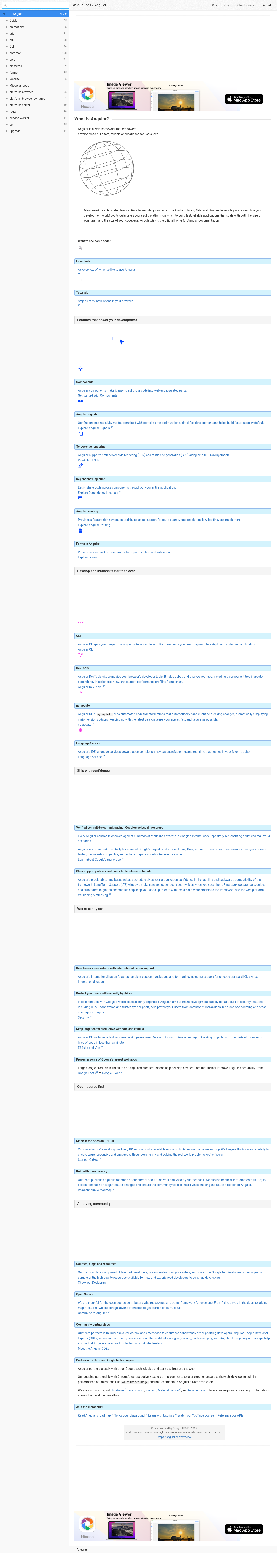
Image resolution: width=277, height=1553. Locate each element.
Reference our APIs (230, 1415)
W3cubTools (220, 5)
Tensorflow (134, 1390)
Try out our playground (129, 1415)
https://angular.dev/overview (174, 1437)
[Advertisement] (173, 46)
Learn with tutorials (161, 1415)
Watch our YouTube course (196, 1415)
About (267, 5)
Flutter (150, 1390)
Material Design (168, 1390)
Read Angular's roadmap (94, 1415)
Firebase (118, 1390)
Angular (100, 5)
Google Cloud (111, 1073)
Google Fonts (87, 1073)
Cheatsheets (245, 5)
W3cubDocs (82, 5)
